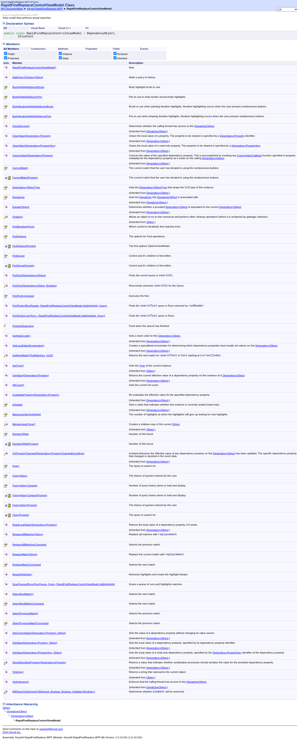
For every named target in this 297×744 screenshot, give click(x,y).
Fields (116, 48)
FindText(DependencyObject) (29, 275)
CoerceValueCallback (249, 155)
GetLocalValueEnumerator (28, 345)
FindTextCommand (23, 295)
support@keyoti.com (51, 729)
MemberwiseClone (23, 424)
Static (64, 58)
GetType (18, 365)
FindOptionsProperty (24, 246)
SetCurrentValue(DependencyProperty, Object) (39, 633)
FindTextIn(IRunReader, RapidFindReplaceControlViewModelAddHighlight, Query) (59, 305)
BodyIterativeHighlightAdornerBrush (32, 106)
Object (150, 222)
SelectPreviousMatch (25, 613)
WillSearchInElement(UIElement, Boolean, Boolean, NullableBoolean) (53, 691)
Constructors (38, 48)
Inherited (120, 58)
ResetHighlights (22, 574)
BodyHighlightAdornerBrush (28, 87)
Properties (91, 48)
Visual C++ (64, 28)
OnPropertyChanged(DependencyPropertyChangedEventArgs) (48, 453)
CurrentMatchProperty (25, 177)
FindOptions (19, 236)
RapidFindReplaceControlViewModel (34, 67)
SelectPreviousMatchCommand (30, 623)
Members (11, 44)
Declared (120, 54)
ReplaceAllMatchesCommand (29, 544)
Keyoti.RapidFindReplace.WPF (45, 8)
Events (144, 48)
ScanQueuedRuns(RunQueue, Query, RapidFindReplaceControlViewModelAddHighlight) (63, 584)
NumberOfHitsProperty (25, 443)
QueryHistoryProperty (24, 505)
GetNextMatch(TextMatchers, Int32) (32, 355)
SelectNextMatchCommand (28, 603)
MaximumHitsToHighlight (26, 414)
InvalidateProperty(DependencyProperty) (35, 394)
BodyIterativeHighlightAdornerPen (31, 116)
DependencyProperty (232, 135)
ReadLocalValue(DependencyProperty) (34, 524)
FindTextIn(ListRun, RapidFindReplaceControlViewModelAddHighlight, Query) (58, 315)
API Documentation (12, 8)
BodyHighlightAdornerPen (27, 97)
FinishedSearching (23, 326)
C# (5, 28)
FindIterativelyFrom (23, 226)
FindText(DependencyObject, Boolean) (34, 285)
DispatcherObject (204, 126)
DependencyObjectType (26, 187)
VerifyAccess (20, 681)
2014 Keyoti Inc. (12, 732)
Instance (65, 54)
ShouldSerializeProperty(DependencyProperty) (39, 662)
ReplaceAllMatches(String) (27, 534)
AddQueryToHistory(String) (27, 77)
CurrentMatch (20, 168)
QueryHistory (19, 475)
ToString (17, 672)
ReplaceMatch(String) (24, 554)
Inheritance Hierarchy (20, 704)
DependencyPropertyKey (246, 145)
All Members (11, 48)
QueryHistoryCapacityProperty (29, 495)
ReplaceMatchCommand (26, 564)
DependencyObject (157, 141)
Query (15, 466)
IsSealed (17, 404)
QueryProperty (20, 515)
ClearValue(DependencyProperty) (31, 135)
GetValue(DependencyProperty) (30, 375)
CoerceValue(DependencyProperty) (32, 155)
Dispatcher (18, 197)
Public (9, 54)
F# (86, 28)
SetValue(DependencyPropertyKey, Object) (37, 652)
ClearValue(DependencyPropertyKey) (33, 145)
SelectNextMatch (23, 594)
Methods (63, 48)
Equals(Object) (20, 207)
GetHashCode (21, 335)
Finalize (17, 216)
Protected (11, 58)
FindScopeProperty (23, 265)
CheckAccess (21, 126)
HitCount (18, 385)
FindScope (18, 255)
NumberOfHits (20, 434)
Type (142, 365)
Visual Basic (38, 28)
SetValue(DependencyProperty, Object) (34, 642)
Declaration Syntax (18, 23)
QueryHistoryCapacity (24, 485)
